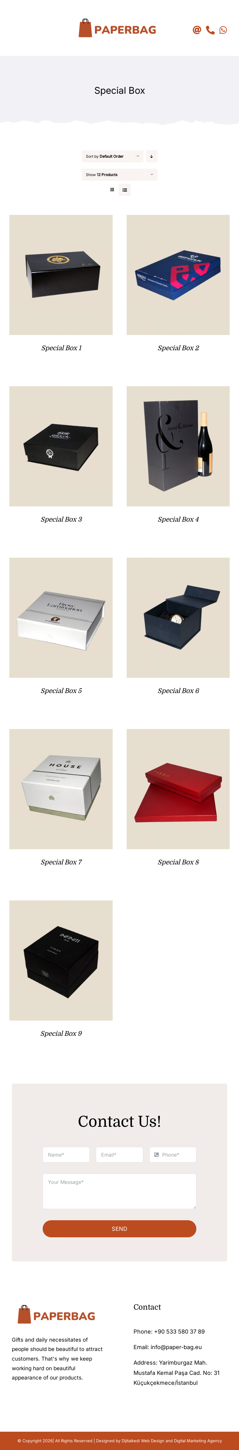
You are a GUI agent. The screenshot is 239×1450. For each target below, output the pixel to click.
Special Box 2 (178, 348)
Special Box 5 (61, 691)
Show (101, 174)
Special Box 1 (61, 348)
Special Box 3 (61, 519)
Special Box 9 (61, 1033)
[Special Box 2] (178, 219)
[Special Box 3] (61, 391)
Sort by (105, 156)
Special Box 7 (60, 862)
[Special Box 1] (61, 219)
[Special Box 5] (61, 562)
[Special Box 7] (61, 734)
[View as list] (125, 190)
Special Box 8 (178, 862)
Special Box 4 (178, 519)
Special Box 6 (178, 691)
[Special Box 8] (178, 734)
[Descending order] (152, 156)
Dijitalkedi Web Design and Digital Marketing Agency (172, 1440)
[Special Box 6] (178, 562)
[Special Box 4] (178, 391)
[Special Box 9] (61, 905)
